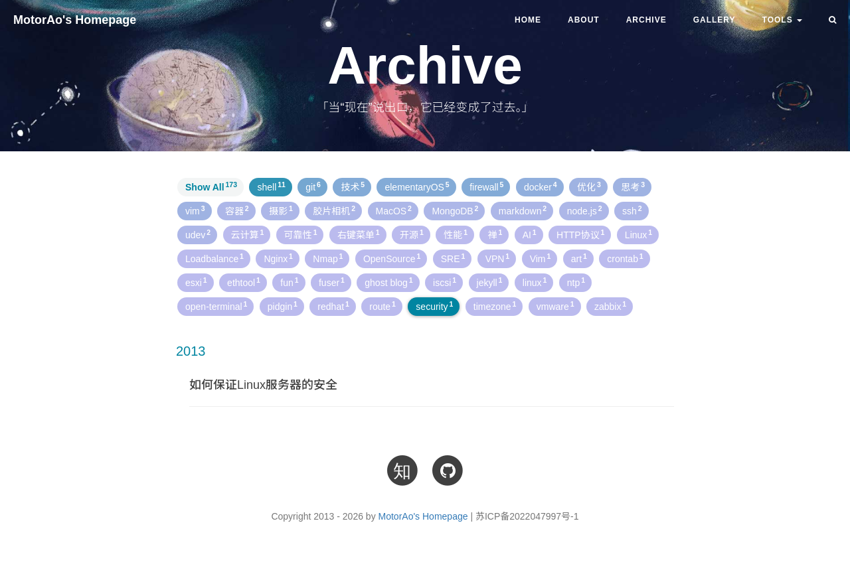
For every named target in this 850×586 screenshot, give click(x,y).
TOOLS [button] (782, 20)
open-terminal (216, 306)
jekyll (490, 282)
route (382, 306)
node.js (584, 210)
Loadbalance (214, 258)
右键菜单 (358, 234)
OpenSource (391, 258)
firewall (486, 186)
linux (535, 282)
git (313, 186)
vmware (555, 306)
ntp (576, 282)
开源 (412, 234)
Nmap (328, 258)
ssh (632, 210)
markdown (523, 210)
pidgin (283, 306)
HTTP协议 (580, 234)
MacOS (394, 210)
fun (289, 282)
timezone (495, 306)
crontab (625, 258)
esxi (196, 282)
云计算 (247, 234)
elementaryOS (416, 186)
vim (195, 210)
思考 (633, 186)
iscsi (444, 282)
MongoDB (455, 210)
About (584, 20)
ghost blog (388, 282)
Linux (638, 234)
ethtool (243, 282)
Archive (646, 20)
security (434, 306)
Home (528, 20)
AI (530, 234)
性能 (456, 234)
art (579, 258)
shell (271, 186)
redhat (333, 306)
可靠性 (300, 234)
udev (198, 234)
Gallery (714, 20)
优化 (589, 186)
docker (540, 186)
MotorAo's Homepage (74, 20)
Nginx (278, 258)
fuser (332, 282)
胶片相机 (334, 210)
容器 (237, 210)
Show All (211, 186)
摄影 (281, 210)
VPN (497, 258)
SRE (453, 258)
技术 (353, 186)
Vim (540, 258)
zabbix (610, 306)
